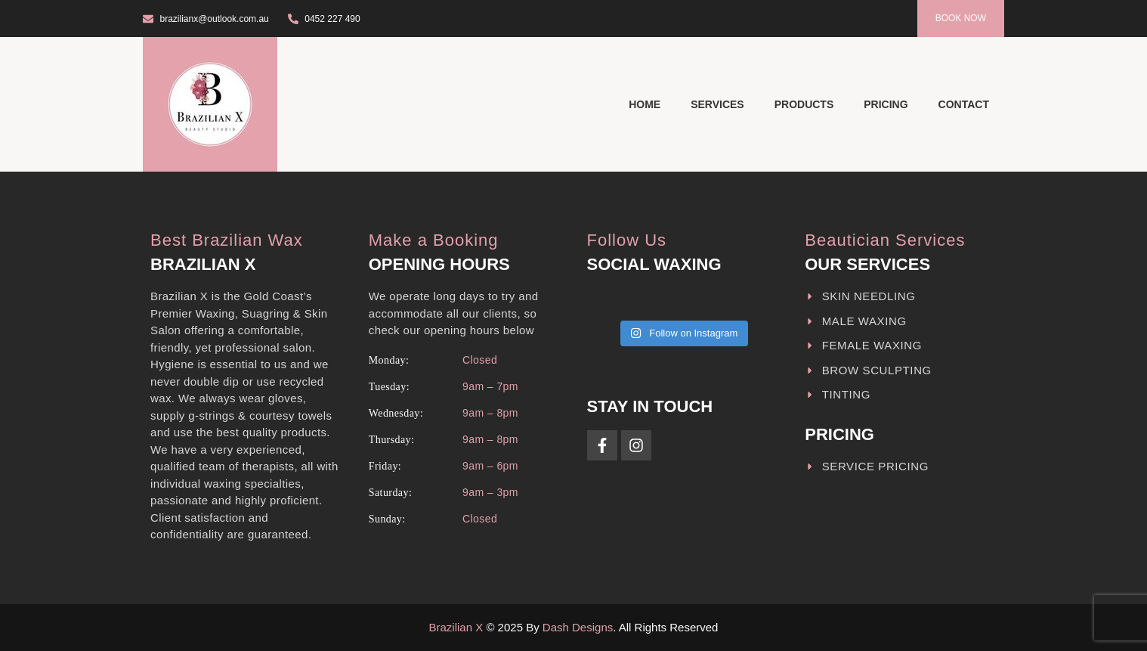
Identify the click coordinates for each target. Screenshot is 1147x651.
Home (644, 104)
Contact (963, 104)
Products (804, 104)
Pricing (885, 104)
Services (717, 104)
